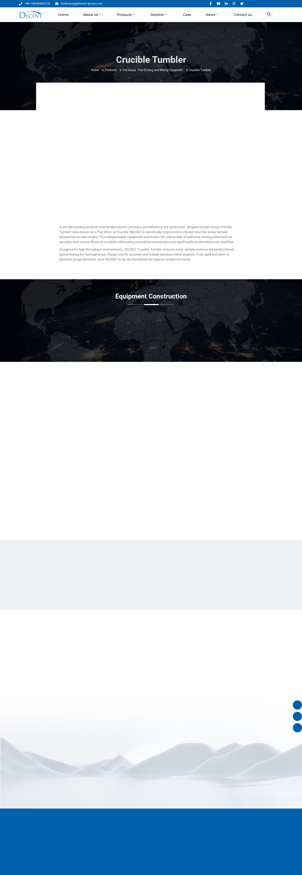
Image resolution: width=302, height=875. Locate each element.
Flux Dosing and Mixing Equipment (160, 70)
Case (187, 15)
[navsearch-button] (269, 14)
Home (63, 15)
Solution (159, 14)
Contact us (243, 15)
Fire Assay (129, 70)
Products (126, 14)
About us (92, 14)
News (212, 14)
